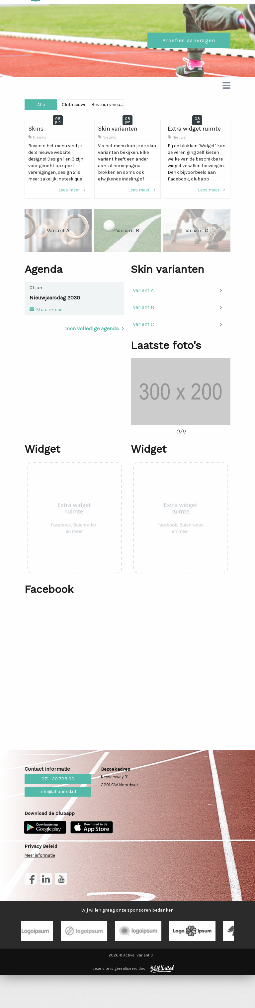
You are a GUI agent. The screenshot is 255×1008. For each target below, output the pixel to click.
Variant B (143, 330)
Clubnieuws (127, 127)
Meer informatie (40, 888)
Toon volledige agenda (91, 351)
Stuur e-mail (48, 332)
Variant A (143, 313)
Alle (58, 127)
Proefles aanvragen (188, 63)
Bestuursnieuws (196, 127)
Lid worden (201, 13)
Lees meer (72, 213)
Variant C (143, 347)
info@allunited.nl (58, 824)
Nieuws (39, 160)
